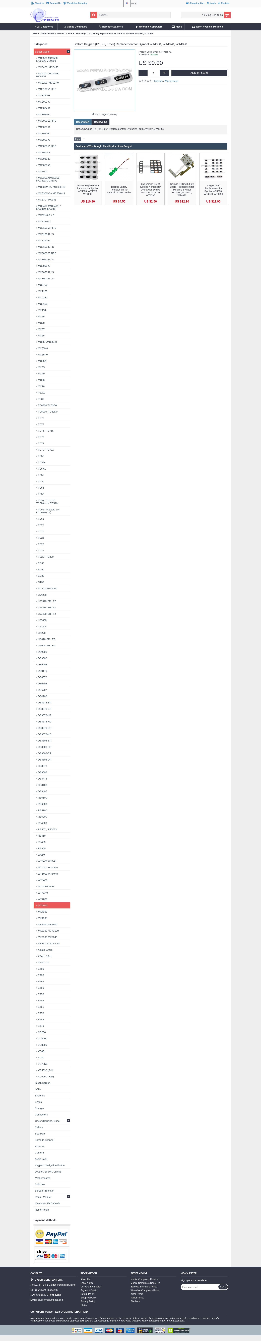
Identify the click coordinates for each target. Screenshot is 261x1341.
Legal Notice (87, 1283)
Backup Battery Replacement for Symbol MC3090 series (119, 189)
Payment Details (89, 1290)
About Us (85, 1279)
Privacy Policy (88, 1301)
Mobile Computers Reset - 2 (145, 1283)
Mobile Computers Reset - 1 (145, 1279)
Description (82, 122)
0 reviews (158, 81)
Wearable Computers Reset (145, 1290)
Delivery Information (91, 1286)
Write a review (171, 81)
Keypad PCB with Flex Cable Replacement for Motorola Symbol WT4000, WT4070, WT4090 (182, 190)
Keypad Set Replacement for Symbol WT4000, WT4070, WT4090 (213, 189)
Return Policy (87, 1294)
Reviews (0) (100, 122)
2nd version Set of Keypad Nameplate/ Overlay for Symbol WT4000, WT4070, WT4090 (150, 190)
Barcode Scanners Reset (144, 1286)
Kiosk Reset (137, 1294)
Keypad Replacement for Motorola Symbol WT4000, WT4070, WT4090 (88, 189)
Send (223, 1286)
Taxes (84, 1305)
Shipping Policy (89, 1297)
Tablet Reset (137, 1297)
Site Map (135, 1301)
